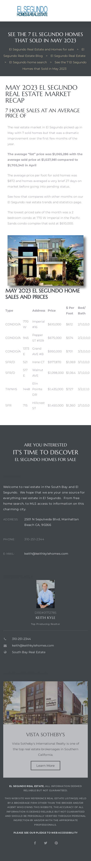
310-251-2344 (34, 547)
